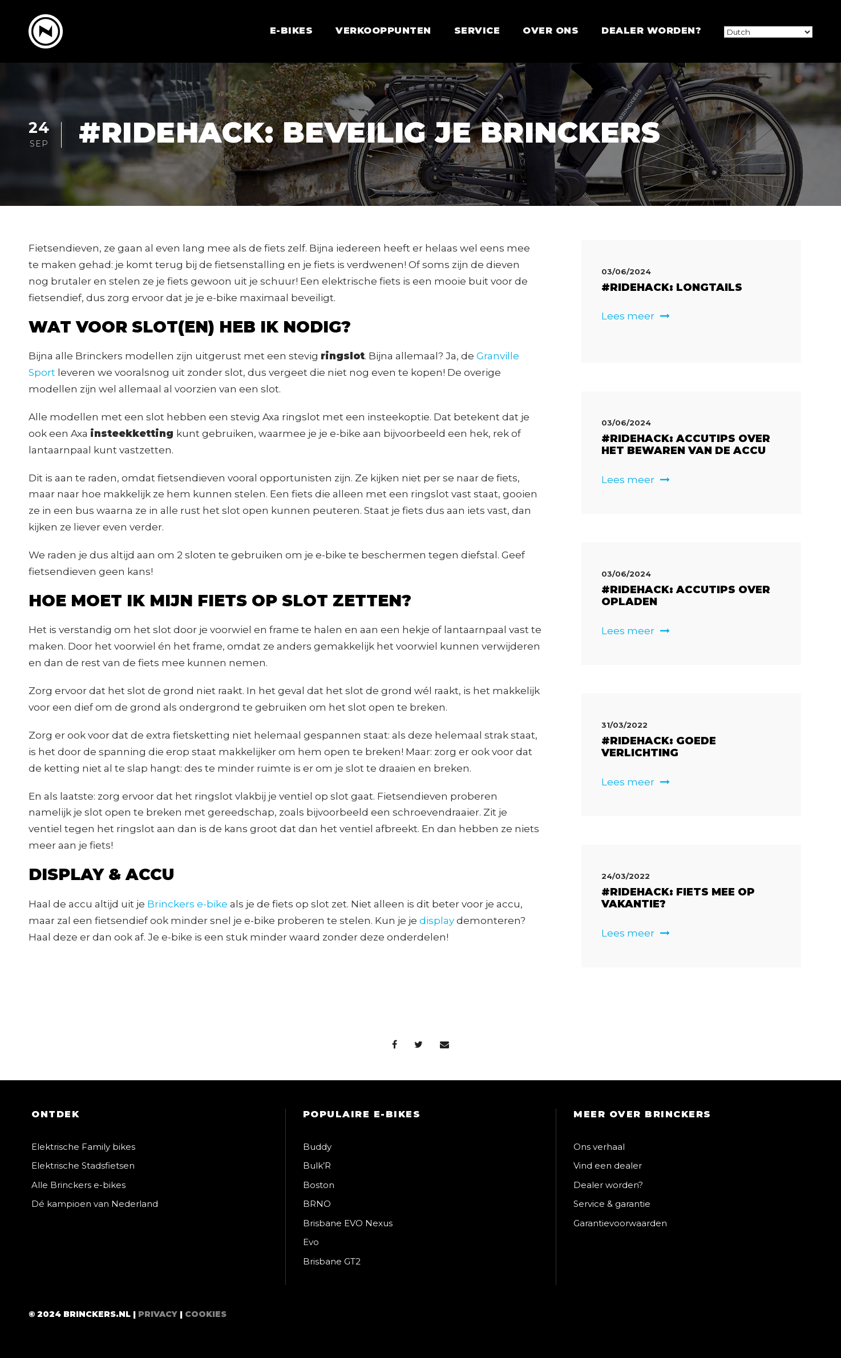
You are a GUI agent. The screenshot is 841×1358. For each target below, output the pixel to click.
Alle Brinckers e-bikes (78, 1184)
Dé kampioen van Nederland (94, 1203)
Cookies (206, 1314)
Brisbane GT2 (332, 1261)
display (436, 920)
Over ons (551, 30)
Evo (311, 1242)
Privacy (157, 1314)
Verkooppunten (383, 30)
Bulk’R (317, 1165)
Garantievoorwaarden (620, 1223)
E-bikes (291, 30)
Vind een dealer (607, 1165)
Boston (318, 1184)
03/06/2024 (626, 271)
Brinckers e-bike (187, 904)
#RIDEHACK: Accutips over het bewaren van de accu (685, 444)
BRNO (317, 1203)
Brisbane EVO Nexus (348, 1223)
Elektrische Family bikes (83, 1146)
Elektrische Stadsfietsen (83, 1165)
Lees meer (635, 316)
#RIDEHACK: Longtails (671, 287)
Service (477, 30)
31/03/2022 (624, 724)
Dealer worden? (651, 30)
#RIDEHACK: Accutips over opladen (685, 596)
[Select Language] (768, 32)
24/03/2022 (625, 876)
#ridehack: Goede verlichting (658, 747)
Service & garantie (611, 1203)
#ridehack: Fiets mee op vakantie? (678, 898)
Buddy (317, 1146)
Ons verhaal (599, 1146)
